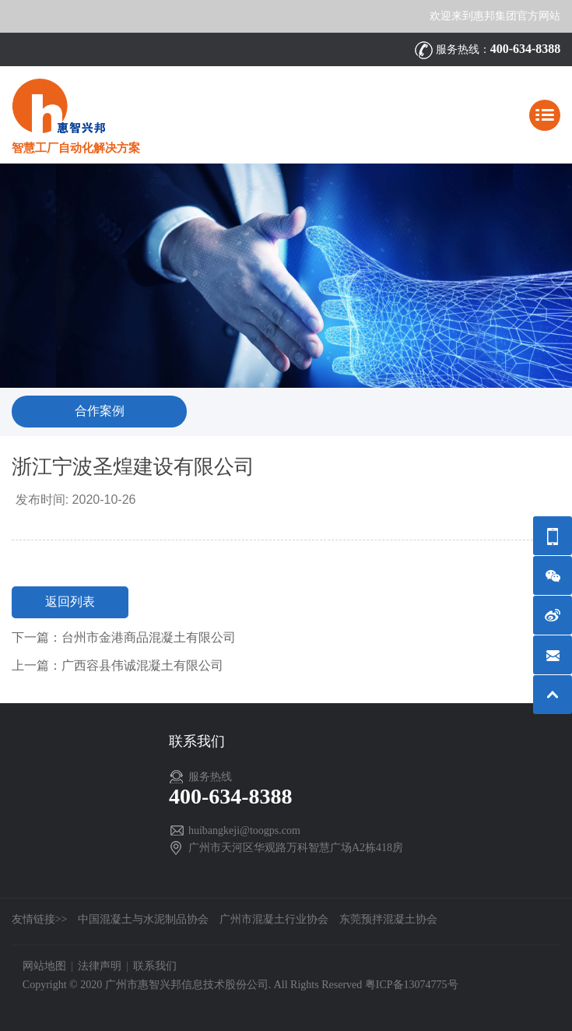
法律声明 (99, 966)
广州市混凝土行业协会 (273, 919)
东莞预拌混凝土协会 (388, 919)
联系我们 (155, 966)
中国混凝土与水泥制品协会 (143, 919)
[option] (286, 275)
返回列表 (70, 601)
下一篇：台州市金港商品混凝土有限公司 (124, 637)
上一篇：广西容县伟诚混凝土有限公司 (117, 665)
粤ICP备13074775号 (411, 985)
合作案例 (100, 410)
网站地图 (44, 966)
